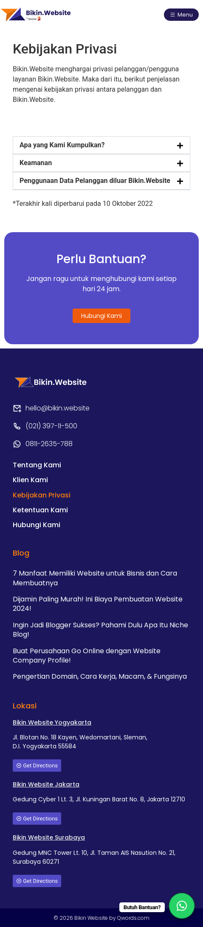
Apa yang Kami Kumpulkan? (62, 145)
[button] (101, 145)
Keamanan (36, 163)
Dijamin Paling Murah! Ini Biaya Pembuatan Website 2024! (98, 603)
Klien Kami (30, 480)
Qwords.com (133, 917)
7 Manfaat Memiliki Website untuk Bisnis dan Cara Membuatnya (95, 577)
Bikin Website (91, 917)
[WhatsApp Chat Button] (182, 906)
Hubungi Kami (36, 525)
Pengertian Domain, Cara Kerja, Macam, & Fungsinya (100, 676)
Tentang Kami (37, 465)
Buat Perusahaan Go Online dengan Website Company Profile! (87, 655)
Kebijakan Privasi (41, 495)
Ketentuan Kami (40, 510)
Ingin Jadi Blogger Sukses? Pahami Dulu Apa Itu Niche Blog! (100, 629)
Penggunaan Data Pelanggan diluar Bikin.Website (95, 181)
